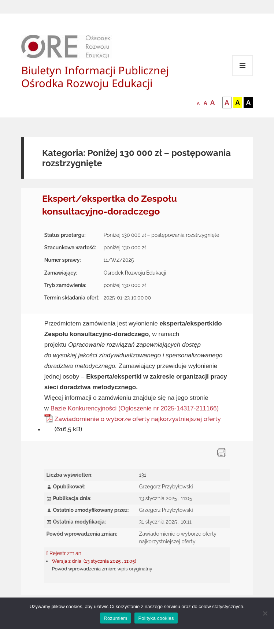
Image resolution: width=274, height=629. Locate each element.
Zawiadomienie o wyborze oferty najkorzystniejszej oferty (138, 419)
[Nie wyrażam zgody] (265, 613)
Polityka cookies (156, 618)
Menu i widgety (243, 75)
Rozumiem (115, 618)
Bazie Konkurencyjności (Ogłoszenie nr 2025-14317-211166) (135, 408)
